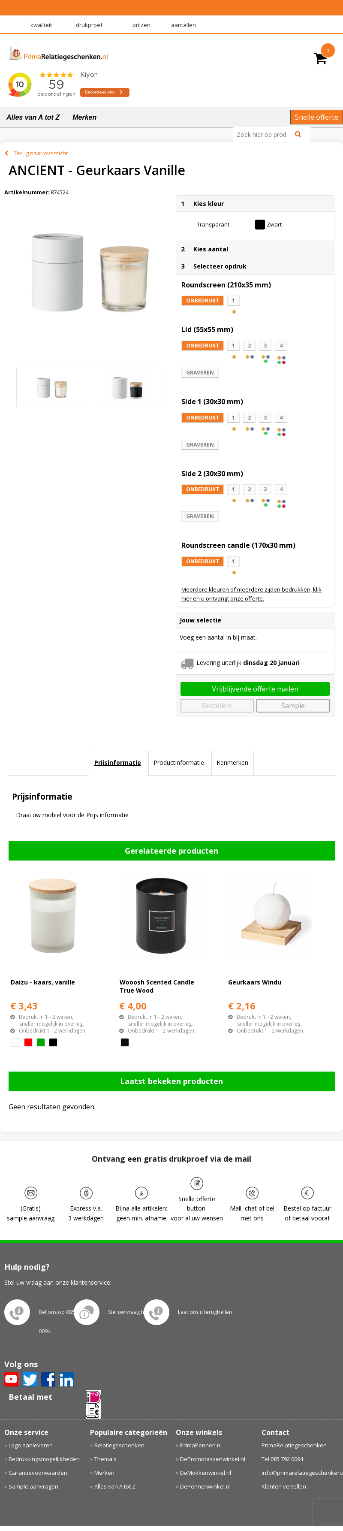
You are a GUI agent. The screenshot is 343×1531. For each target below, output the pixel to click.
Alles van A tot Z (33, 117)
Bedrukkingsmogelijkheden (44, 1459)
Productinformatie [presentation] (178, 762)
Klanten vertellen (284, 1486)
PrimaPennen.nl (201, 1445)
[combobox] (263, 134)
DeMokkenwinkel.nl (205, 1473)
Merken (84, 117)
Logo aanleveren (31, 1445)
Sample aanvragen (33, 1486)
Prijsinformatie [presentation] (117, 762)
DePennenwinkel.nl (205, 1486)
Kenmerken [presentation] (232, 762)
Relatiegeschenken (119, 1445)
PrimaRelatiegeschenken (294, 1445)
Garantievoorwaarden (38, 1473)
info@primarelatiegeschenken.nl (300, 1473)
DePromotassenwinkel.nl (212, 1459)
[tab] (117, 763)
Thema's (105, 1459)
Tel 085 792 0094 (282, 1459)
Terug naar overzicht (41, 153)
